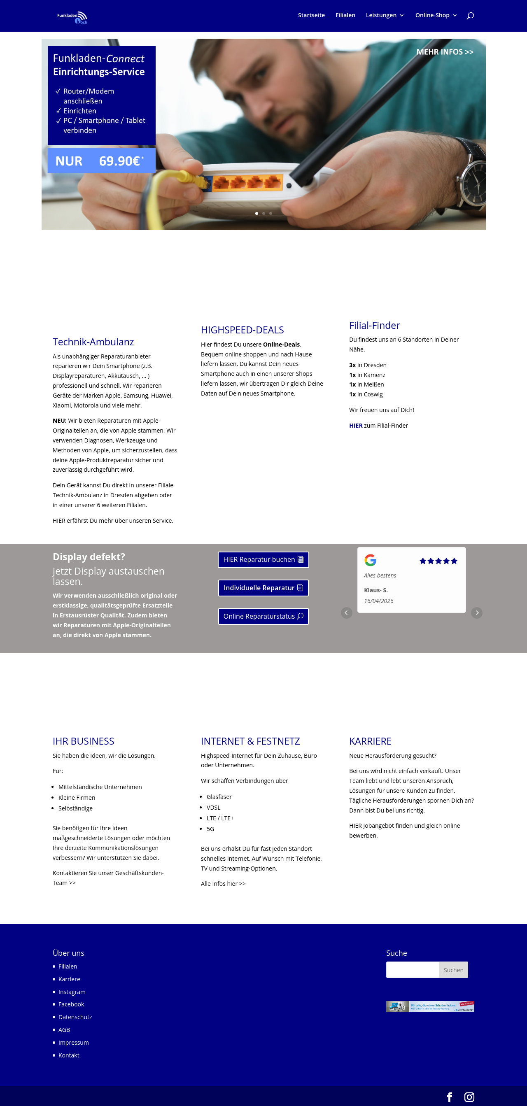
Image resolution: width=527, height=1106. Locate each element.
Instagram (72, 992)
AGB (64, 1030)
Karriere (69, 979)
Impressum (73, 1042)
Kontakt (68, 1055)
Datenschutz (75, 1017)
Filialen (345, 17)
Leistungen (381, 17)
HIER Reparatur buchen (259, 559)
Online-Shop (432, 17)
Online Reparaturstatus (259, 616)
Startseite (311, 17)
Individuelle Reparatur (259, 587)
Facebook (71, 1004)
